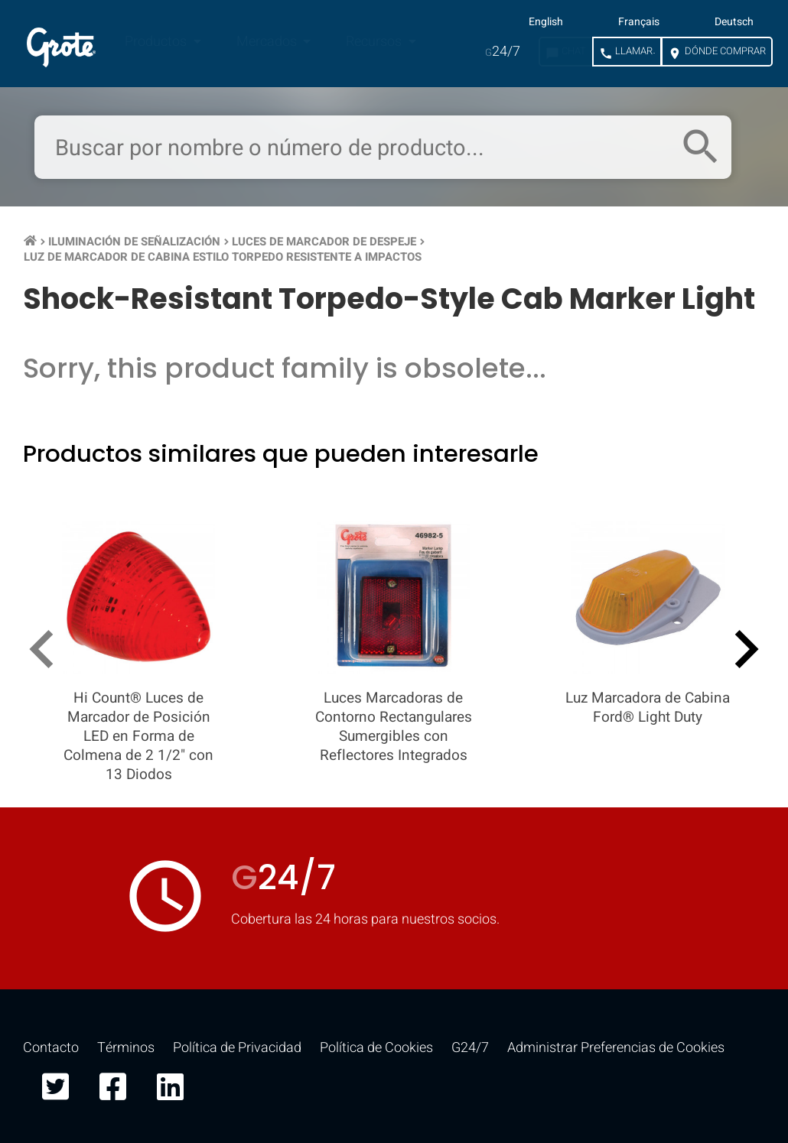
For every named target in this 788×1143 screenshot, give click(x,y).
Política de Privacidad (237, 1047)
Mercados (268, 41)
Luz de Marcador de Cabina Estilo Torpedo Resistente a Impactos (223, 256)
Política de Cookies (376, 1047)
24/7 (502, 51)
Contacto (51, 1047)
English (546, 22)
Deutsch (734, 22)
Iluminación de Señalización (134, 241)
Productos (157, 41)
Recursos (375, 41)
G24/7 (470, 1047)
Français (638, 22)
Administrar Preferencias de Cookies (616, 1047)
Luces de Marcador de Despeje (324, 241)
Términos (126, 1047)
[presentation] (47, 652)
